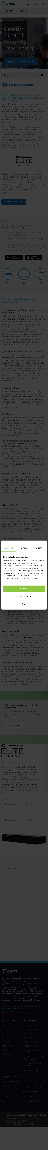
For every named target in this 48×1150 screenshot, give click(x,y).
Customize (24, 596)
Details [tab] (24, 548)
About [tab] (39, 548)
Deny (24, 604)
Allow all (24, 588)
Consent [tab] (9, 548)
